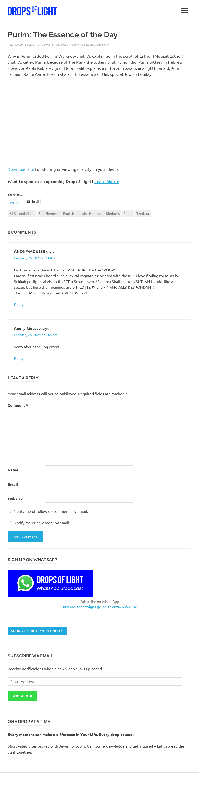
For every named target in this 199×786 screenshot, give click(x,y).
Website (15, 498)
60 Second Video (22, 213)
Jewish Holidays (55, 44)
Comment (18, 405)
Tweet (13, 201)
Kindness (113, 213)
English (68, 213)
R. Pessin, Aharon (95, 44)
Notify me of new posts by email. (42, 522)
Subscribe (22, 696)
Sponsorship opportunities (37, 631)
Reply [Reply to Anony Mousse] (18, 358)
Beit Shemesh (48, 213)
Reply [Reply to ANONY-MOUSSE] (18, 304)
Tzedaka (142, 213)
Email (13, 484)
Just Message (99, 607)
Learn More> (106, 181)
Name (13, 469)
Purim (74, 44)
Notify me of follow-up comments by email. (51, 511)
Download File (21, 169)
